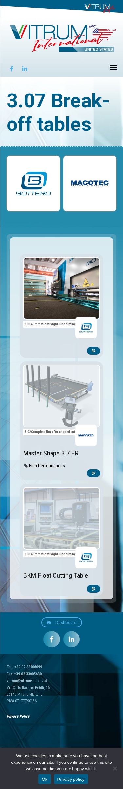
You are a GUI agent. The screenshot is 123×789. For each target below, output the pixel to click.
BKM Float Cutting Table (55, 575)
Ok (44, 779)
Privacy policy (71, 779)
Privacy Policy (18, 716)
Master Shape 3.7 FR (51, 453)
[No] (115, 768)
